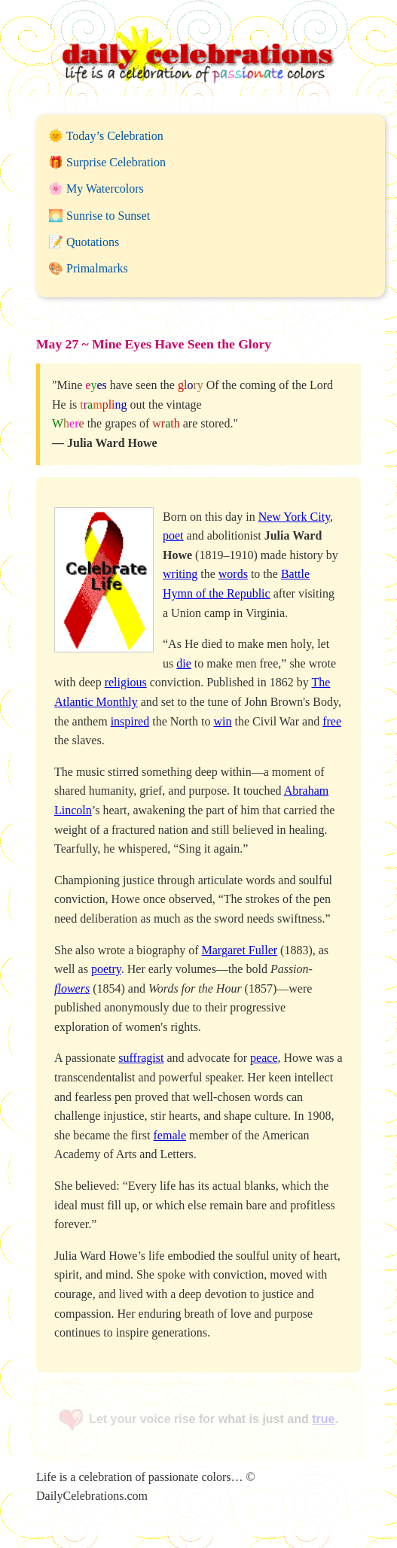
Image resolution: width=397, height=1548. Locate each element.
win (223, 721)
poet (173, 535)
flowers (72, 988)
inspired (130, 721)
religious (126, 682)
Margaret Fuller (240, 950)
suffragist (140, 1057)
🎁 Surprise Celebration (107, 162)
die (183, 663)
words (233, 573)
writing (180, 573)
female (170, 1135)
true (323, 1419)
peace (263, 1057)
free (331, 721)
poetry (106, 969)
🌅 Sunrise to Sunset (99, 215)
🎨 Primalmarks (88, 268)
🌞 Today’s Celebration (105, 135)
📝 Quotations (83, 242)
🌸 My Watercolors (96, 188)
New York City (294, 516)
